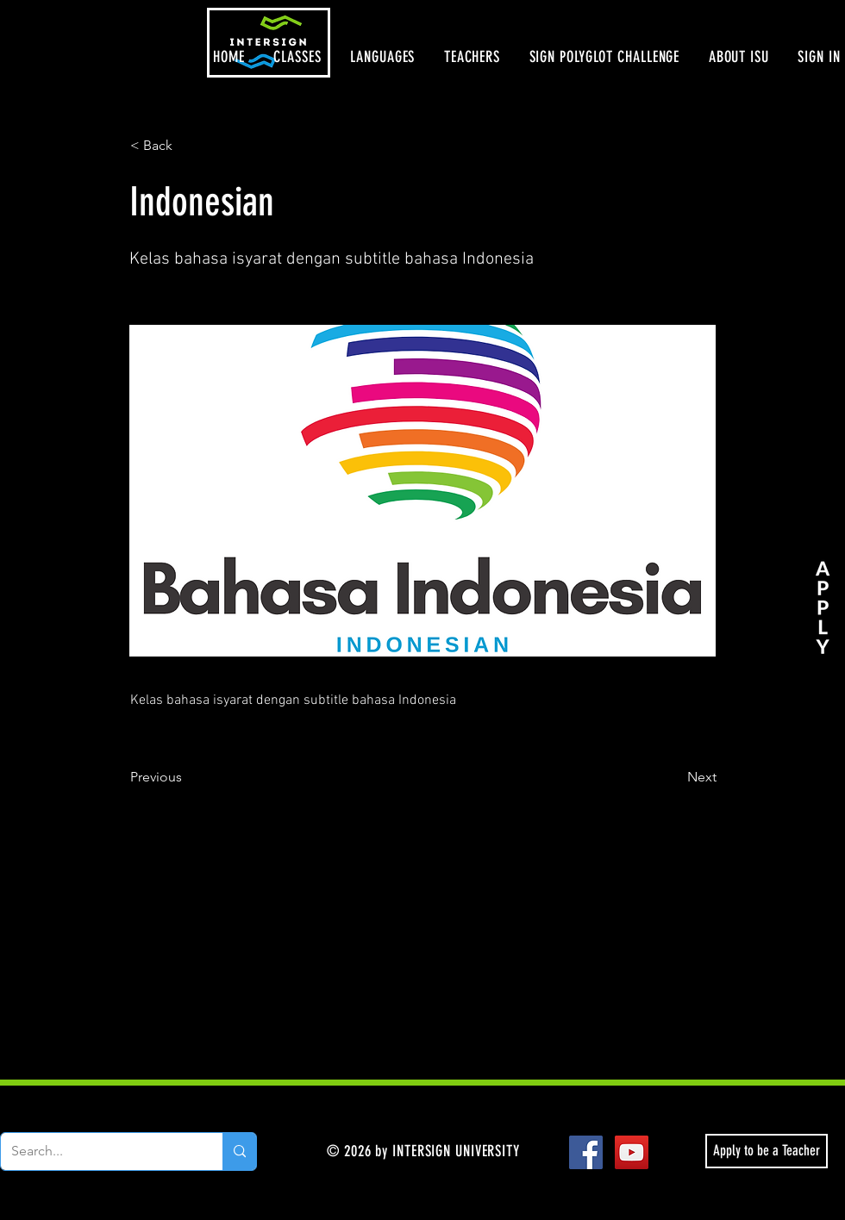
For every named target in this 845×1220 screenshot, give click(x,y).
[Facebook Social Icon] (586, 1152)
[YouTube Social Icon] (631, 1152)
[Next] (673, 777)
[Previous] (187, 777)
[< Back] (187, 145)
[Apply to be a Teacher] (766, 1151)
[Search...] (98, 1151)
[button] (298, 57)
